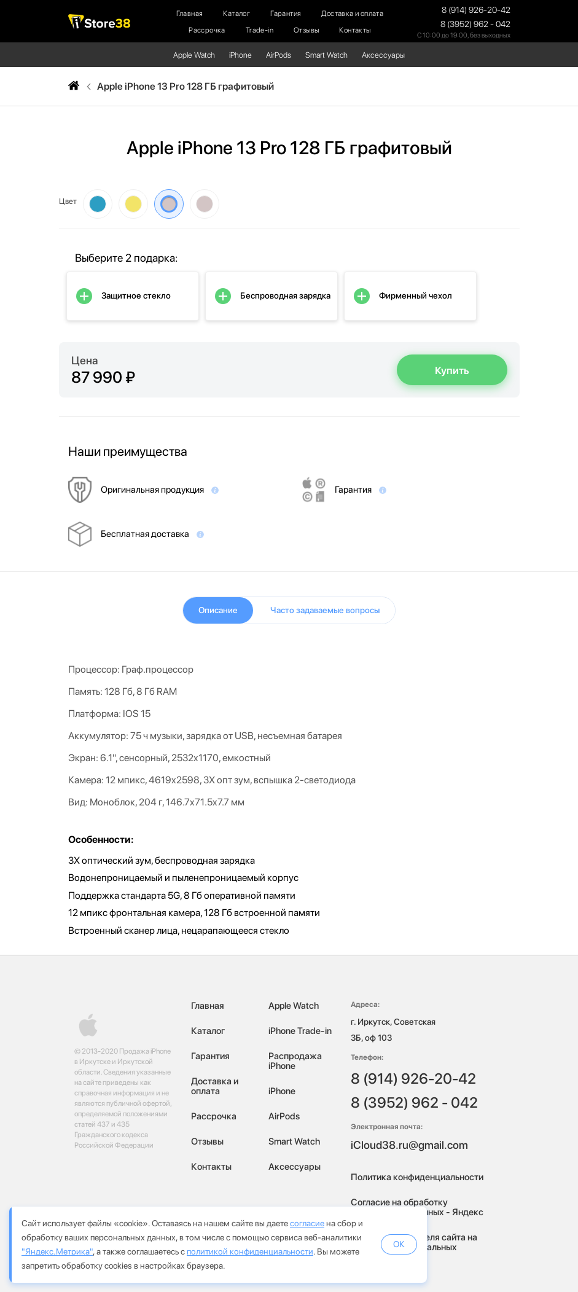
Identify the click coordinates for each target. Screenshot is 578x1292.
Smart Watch (326, 55)
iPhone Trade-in (300, 1030)
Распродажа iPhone (295, 1061)
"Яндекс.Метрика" (57, 1251)
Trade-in (259, 30)
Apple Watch (194, 55)
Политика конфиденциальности (417, 1177)
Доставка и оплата (352, 13)
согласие (307, 1223)
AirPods (278, 55)
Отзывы (306, 30)
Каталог (236, 13)
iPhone (240, 55)
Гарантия (285, 13)
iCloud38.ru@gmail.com (409, 1144)
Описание (218, 610)
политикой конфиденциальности (250, 1251)
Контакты (354, 30)
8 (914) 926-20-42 (476, 10)
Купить (452, 370)
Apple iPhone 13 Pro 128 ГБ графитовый (185, 86)
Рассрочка (207, 30)
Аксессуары (383, 55)
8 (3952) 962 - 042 (475, 24)
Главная (189, 13)
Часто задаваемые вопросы (325, 610)
